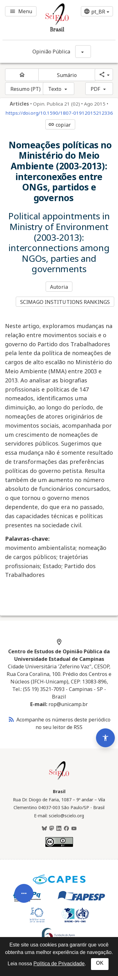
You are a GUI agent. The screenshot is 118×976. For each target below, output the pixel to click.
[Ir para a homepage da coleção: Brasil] (50, 20)
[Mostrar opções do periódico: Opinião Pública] (83, 51)
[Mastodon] (51, 828)
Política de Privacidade (59, 963)
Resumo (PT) (25, 88)
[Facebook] (66, 828)
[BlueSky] (44, 828)
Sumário (67, 75)
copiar (59, 124)
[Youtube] (73, 828)
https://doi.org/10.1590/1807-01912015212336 (59, 113)
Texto (55, 88)
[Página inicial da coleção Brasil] (59, 779)
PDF (95, 88)
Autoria (59, 286)
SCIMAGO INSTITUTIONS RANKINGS (65, 302)
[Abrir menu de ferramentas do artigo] (23, 904)
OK (99, 963)
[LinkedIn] (58, 828)
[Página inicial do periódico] (22, 75)
